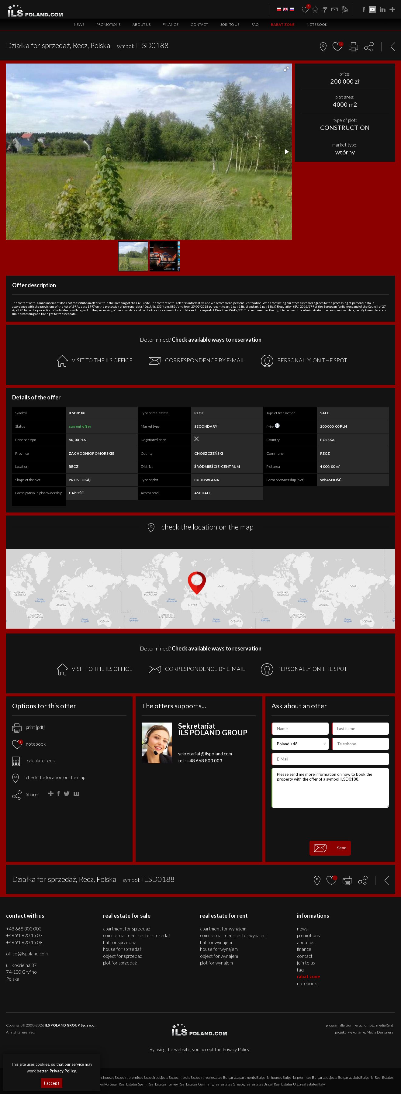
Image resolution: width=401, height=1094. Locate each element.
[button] (286, 69)
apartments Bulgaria (253, 1077)
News (79, 24)
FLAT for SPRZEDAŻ (119, 942)
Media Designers (380, 1032)
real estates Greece (229, 1084)
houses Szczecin (115, 1077)
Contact (199, 24)
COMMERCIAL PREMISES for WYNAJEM (233, 935)
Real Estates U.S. (286, 1084)
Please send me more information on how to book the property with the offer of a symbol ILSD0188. (330, 788)
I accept (51, 1083)
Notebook (317, 24)
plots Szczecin (193, 1077)
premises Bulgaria (311, 1077)
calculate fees (33, 760)
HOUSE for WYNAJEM (219, 949)
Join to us (229, 24)
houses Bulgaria (283, 1077)
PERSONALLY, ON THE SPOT (304, 361)
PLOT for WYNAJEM (216, 962)
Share (32, 794)
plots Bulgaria (363, 1077)
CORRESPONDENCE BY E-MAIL (197, 361)
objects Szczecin (169, 1077)
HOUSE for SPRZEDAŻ (122, 949)
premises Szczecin (142, 1077)
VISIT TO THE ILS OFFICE (95, 361)
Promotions (108, 24)
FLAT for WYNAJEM (216, 942)
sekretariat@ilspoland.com (205, 753)
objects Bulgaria (339, 1077)
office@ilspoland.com (27, 953)
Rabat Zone (283, 24)
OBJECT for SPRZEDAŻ (122, 956)
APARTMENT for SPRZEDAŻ (126, 928)
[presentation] (330, 824)
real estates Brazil (259, 1084)
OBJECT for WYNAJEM (219, 956)
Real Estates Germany (196, 1084)
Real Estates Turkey (163, 1084)
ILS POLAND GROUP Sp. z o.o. (70, 1025)
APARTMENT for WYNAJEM (223, 928)
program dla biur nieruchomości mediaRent (359, 1025)
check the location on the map (48, 777)
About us (141, 24)
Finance (170, 24)
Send (330, 848)
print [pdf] (28, 727)
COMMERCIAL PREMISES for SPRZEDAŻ (137, 935)
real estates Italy (312, 1084)
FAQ (255, 24)
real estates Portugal (102, 1084)
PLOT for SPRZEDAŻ (120, 962)
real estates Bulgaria (220, 1077)
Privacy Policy (236, 1049)
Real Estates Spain (133, 1084)
